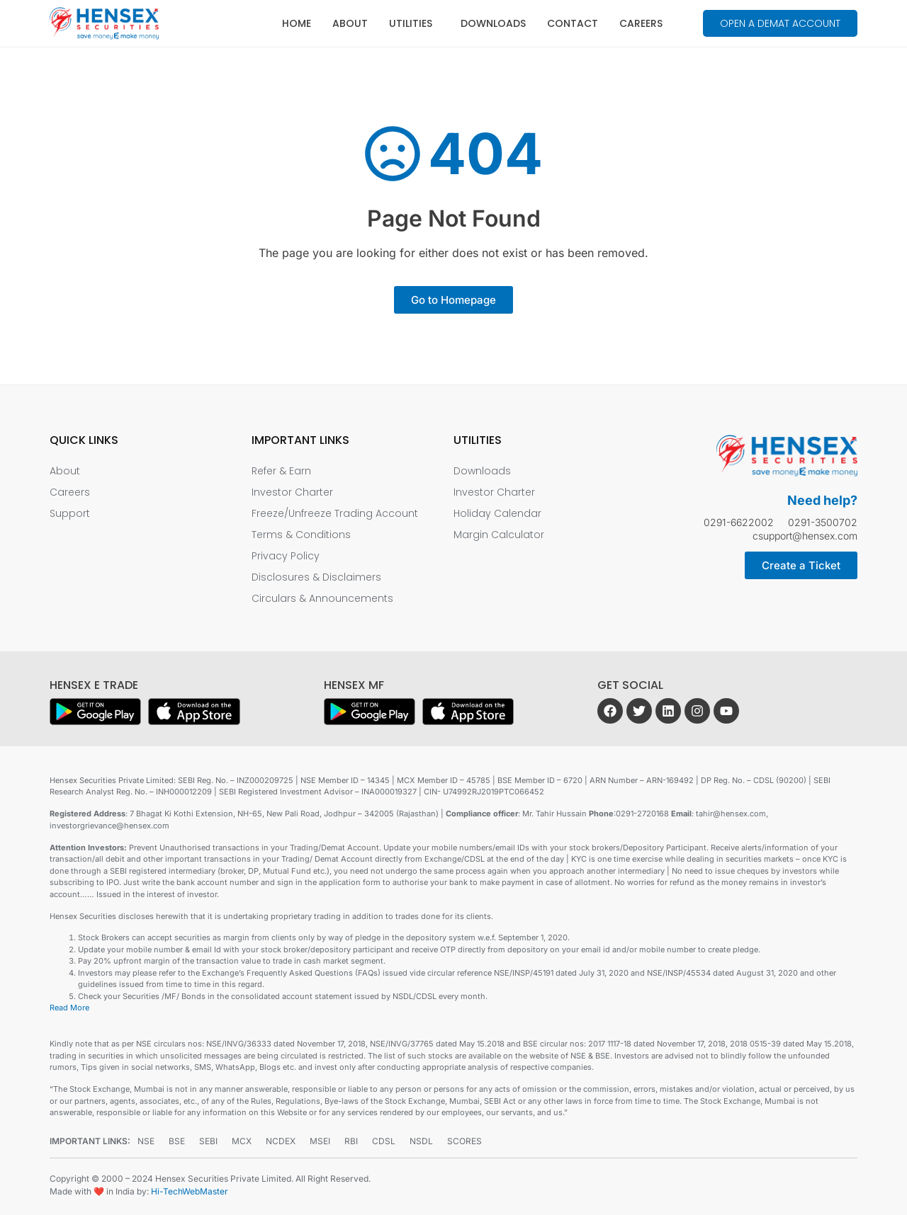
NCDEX (280, 1141)
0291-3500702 (822, 522)
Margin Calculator (499, 534)
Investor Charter (292, 492)
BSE (177, 1141)
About (350, 23)
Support (70, 513)
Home (296, 23)
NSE (145, 1141)
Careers (641, 23)
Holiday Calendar (497, 513)
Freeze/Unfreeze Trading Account (335, 513)
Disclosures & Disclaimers (316, 577)
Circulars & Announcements (322, 598)
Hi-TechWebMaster (189, 1191)
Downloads (493, 23)
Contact (572, 23)
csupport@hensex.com (805, 536)
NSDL (421, 1141)
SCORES (464, 1141)
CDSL (383, 1141)
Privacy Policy (286, 556)
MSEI (320, 1141)
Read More (69, 1007)
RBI (351, 1141)
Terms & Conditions (301, 534)
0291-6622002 (739, 522)
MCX (242, 1141)
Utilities (414, 23)
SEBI (208, 1141)
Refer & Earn (281, 471)
